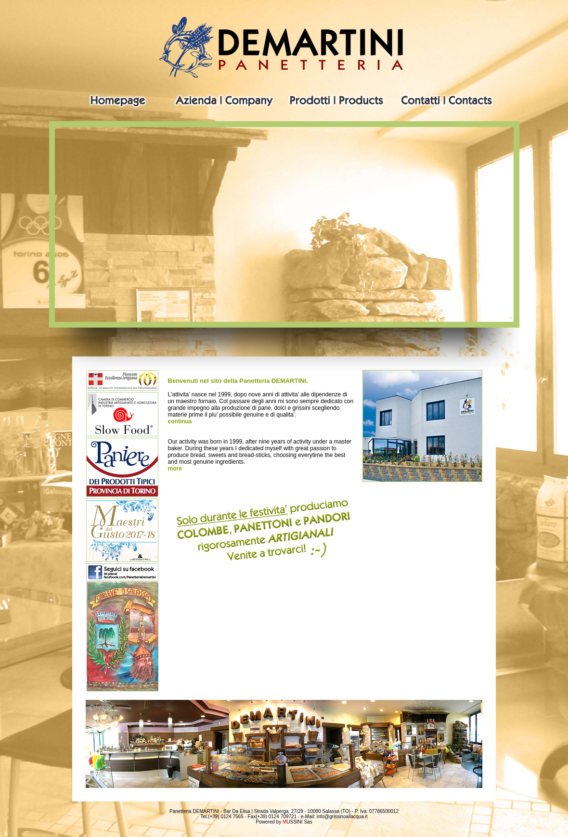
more (175, 468)
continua (180, 421)
